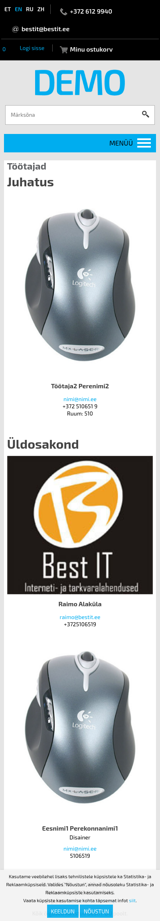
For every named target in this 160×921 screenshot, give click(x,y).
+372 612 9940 (91, 11)
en (18, 9)
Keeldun (63, 911)
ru (29, 9)
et (7, 9)
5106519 (80, 855)
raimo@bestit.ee (79, 616)
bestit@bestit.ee (45, 28)
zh (41, 9)
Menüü (121, 143)
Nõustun (96, 911)
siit (132, 900)
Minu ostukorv (91, 49)
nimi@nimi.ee (80, 399)
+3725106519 (80, 624)
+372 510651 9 (80, 406)
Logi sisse (32, 47)
